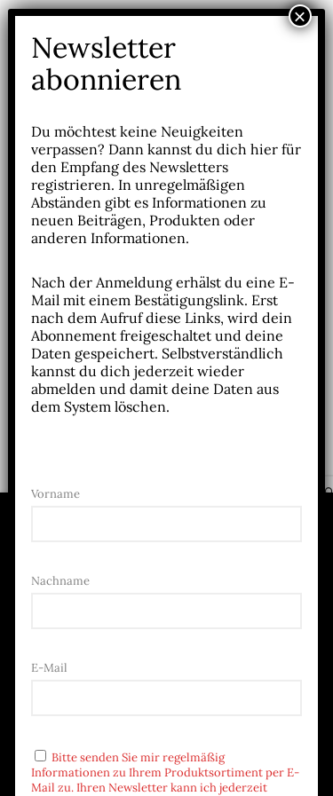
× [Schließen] (300, 16)
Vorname (55, 493)
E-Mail (49, 667)
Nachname (60, 580)
